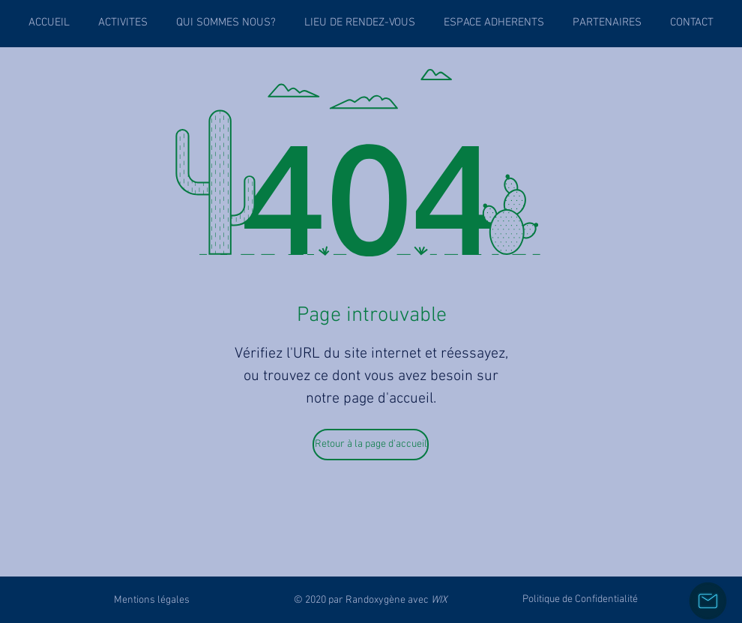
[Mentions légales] (152, 599)
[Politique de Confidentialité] (580, 599)
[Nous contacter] (708, 601)
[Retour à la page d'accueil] (371, 444)
